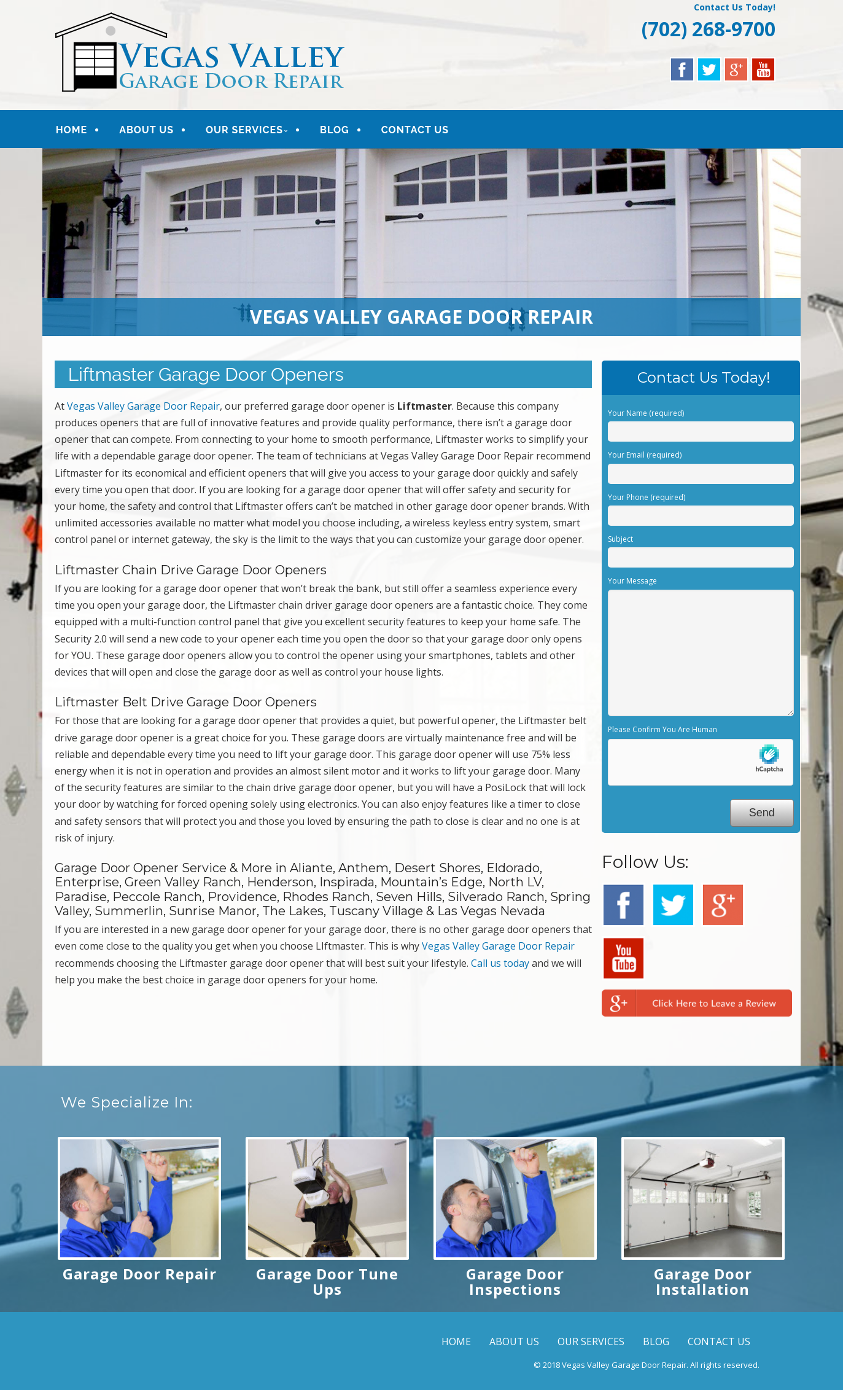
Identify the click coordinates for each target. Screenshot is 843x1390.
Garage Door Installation (703, 1281)
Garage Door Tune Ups (327, 1281)
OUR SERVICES (244, 130)
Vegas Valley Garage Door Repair (143, 406)
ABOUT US (146, 130)
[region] (421, 242)
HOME (71, 130)
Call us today (500, 963)
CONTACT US (415, 130)
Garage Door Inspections (515, 1281)
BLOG (334, 130)
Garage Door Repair (140, 1273)
